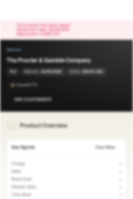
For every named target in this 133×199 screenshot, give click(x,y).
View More (108, 147)
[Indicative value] (39, 187)
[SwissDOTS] (24, 85)
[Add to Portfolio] (120, 99)
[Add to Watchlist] (109, 99)
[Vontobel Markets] (22, 10)
